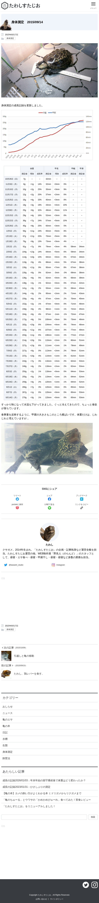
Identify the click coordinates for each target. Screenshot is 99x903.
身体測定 (10, 38)
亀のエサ (8, 719)
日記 (5, 732)
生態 (5, 745)
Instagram (57, 565)
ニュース (8, 713)
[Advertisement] (49, 600)
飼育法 (6, 758)
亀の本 (6, 726)
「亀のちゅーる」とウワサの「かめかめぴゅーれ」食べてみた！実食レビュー (47, 799)
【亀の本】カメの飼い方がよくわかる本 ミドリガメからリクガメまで (42, 793)
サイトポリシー (56, 899)
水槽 (5, 739)
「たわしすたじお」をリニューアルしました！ (29, 806)
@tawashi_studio (13, 565)
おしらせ (8, 706)
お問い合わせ (41, 899)
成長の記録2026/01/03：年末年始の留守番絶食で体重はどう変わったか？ (44, 780)
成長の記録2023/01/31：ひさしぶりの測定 (26, 787)
